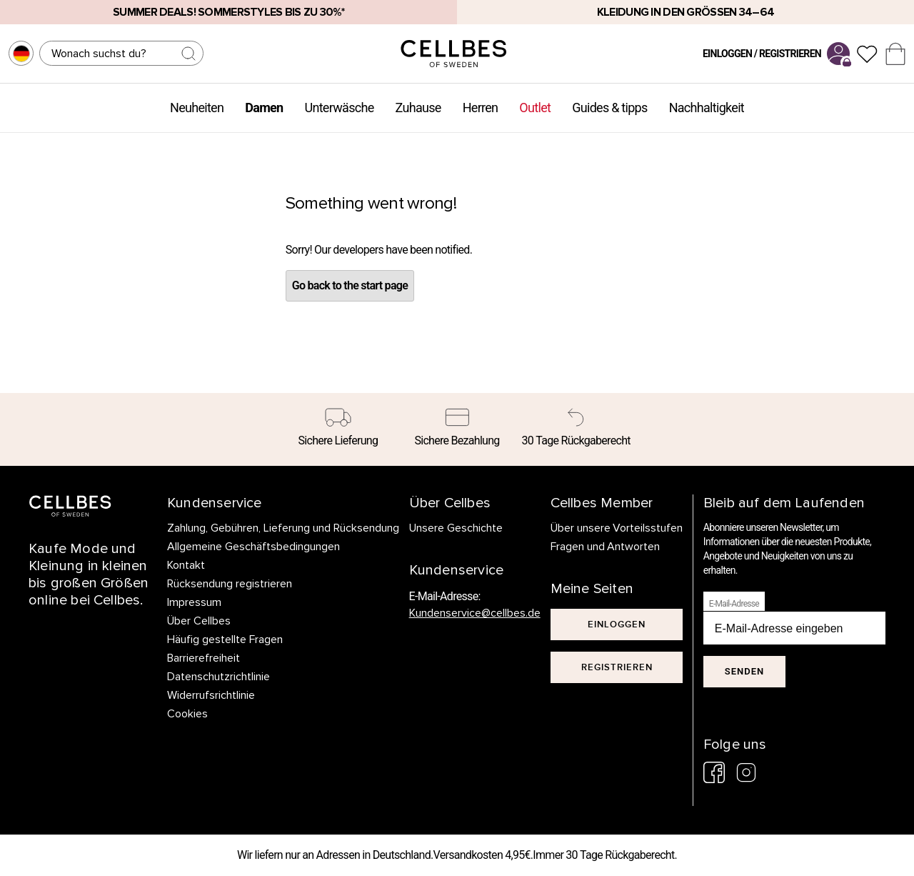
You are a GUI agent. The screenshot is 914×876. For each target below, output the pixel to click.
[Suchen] (121, 53)
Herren (480, 107)
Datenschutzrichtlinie (218, 677)
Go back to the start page (350, 285)
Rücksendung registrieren (229, 584)
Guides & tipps (609, 107)
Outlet (535, 107)
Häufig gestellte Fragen (225, 639)
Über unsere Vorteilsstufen (617, 528)
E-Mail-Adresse (734, 604)
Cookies (187, 714)
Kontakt (186, 565)
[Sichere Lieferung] (338, 429)
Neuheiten (197, 107)
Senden (744, 671)
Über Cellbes (199, 621)
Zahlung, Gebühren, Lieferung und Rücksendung (283, 528)
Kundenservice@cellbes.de (475, 613)
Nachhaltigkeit (706, 107)
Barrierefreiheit (203, 658)
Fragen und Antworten (606, 546)
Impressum (194, 602)
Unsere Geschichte (456, 528)
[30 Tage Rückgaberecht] (576, 429)
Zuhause (418, 107)
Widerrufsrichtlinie (211, 695)
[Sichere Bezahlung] (457, 429)
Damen (264, 107)
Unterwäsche (338, 107)
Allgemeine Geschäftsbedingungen (253, 546)
